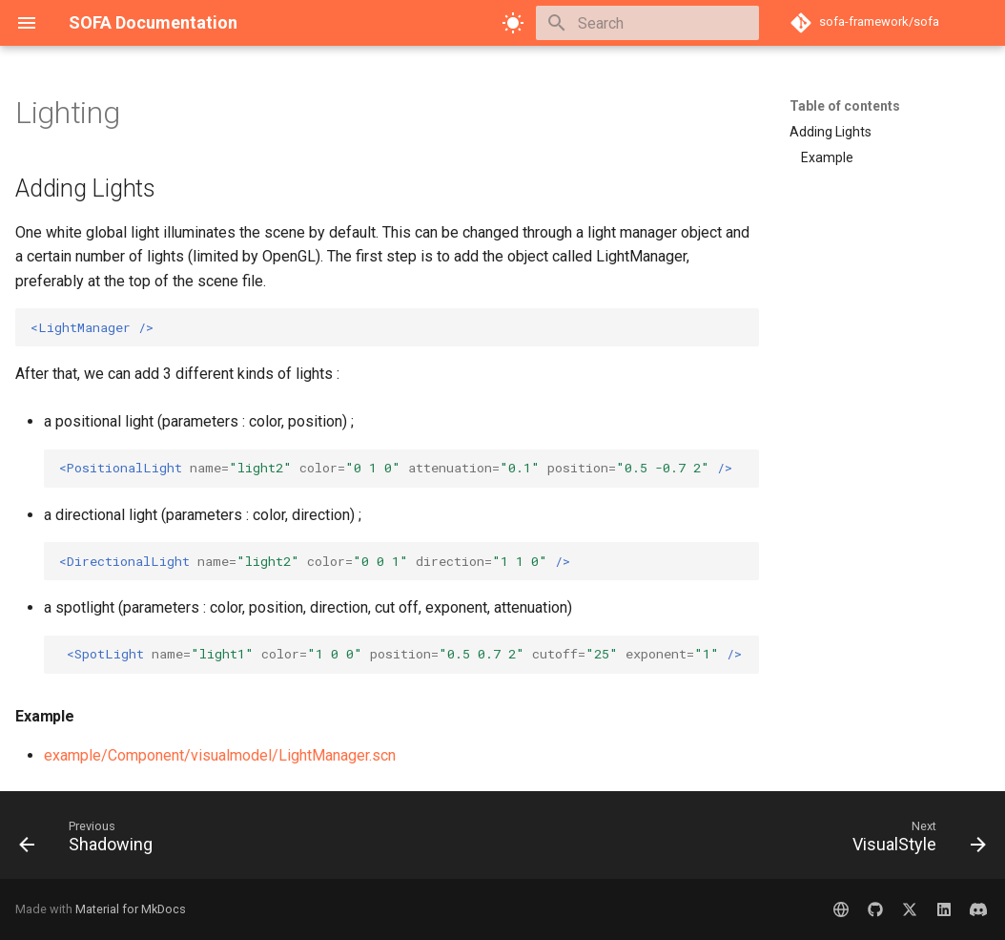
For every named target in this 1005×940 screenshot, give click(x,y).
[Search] (647, 23)
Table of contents (845, 106)
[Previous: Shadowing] (91, 840)
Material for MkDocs (130, 909)
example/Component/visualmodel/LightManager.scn (220, 755)
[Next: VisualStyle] (914, 840)
